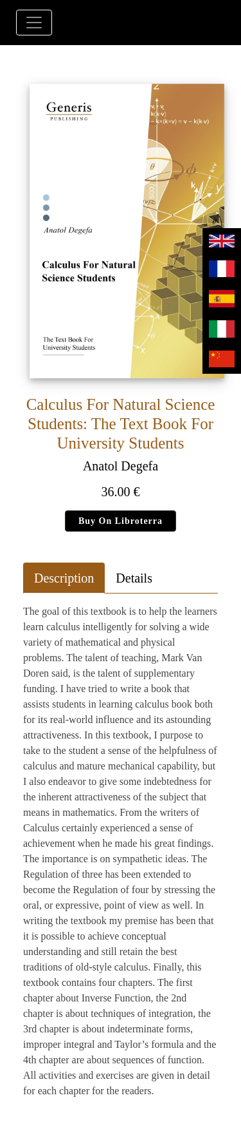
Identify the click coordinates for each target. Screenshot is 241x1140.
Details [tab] (134, 578)
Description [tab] (64, 578)
